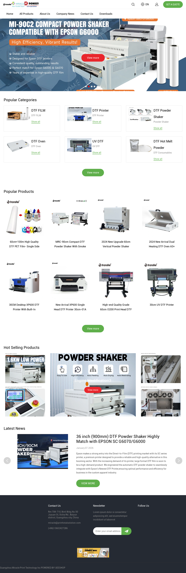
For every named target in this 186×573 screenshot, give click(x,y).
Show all (35, 121)
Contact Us (87, 13)
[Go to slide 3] (91, 86)
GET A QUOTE (173, 4)
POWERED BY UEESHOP (53, 567)
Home (9, 13)
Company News (65, 13)
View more (93, 57)
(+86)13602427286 (58, 528)
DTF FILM (36, 115)
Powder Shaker (161, 122)
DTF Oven (36, 146)
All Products (26, 13)
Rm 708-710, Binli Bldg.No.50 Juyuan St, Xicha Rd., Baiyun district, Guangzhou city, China (63, 514)
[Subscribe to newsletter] (126, 531)
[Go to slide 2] (89, 86)
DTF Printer (98, 115)
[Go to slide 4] (94, 86)
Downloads (105, 13)
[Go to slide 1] (86, 86)
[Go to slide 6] (100, 86)
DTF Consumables (163, 152)
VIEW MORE (88, 474)
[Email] (107, 531)
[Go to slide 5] (97, 86)
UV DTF (96, 146)
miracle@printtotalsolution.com (64, 523)
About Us (45, 13)
